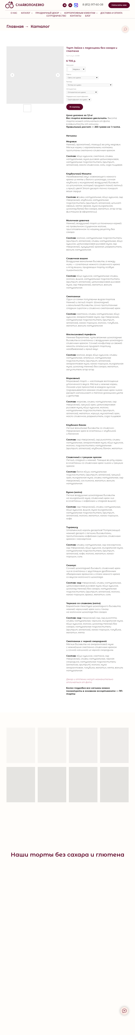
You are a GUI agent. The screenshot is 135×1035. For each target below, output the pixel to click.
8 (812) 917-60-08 (93, 4)
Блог (88, 16)
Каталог (26, 13)
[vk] (70, 5)
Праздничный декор (47, 13)
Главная (15, 26)
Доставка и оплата (111, 13)
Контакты (75, 16)
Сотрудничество (56, 16)
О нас (14, 13)
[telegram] (65, 5)
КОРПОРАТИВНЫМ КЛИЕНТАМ (80, 13)
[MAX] (76, 5)
